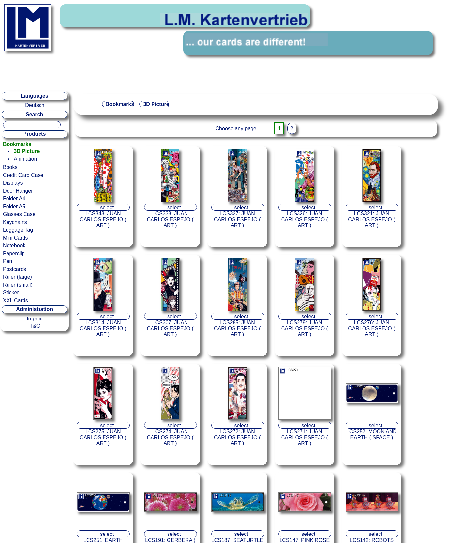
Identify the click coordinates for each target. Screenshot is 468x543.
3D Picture (27, 151)
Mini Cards (15, 237)
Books (10, 167)
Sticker (11, 292)
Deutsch (34, 105)
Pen (7, 261)
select (107, 207)
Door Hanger (18, 191)
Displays (13, 183)
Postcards (14, 269)
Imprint (35, 318)
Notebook (14, 245)
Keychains (15, 222)
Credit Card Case (23, 175)
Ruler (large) (17, 277)
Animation (25, 159)
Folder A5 (14, 206)
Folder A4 (14, 198)
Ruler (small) (18, 284)
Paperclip (14, 253)
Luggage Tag (18, 230)
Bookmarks (17, 144)
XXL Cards (15, 300)
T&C (35, 326)
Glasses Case (19, 214)
